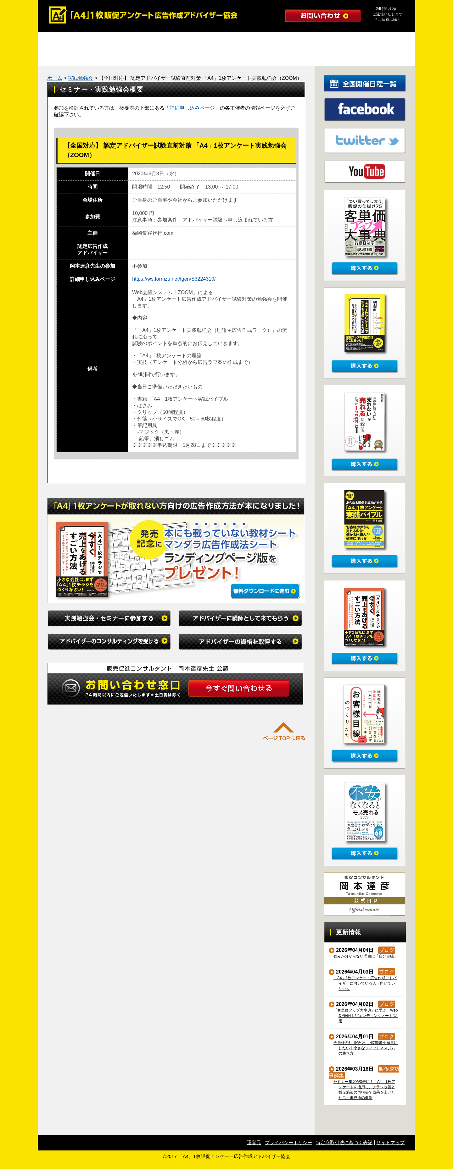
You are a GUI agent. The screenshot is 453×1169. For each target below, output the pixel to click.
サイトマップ (390, 1142)
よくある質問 (250, 57)
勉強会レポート (108, 57)
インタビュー (297, 57)
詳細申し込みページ (192, 108)
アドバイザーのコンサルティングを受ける (273, 40)
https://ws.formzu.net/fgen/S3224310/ (173, 279)
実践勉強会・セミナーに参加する (85, 40)
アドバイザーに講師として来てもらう (179, 40)
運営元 (254, 1142)
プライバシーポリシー (288, 1142)
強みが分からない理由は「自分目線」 (366, 956)
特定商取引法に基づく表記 (344, 1142)
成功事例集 (61, 57)
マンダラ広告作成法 (155, 57)
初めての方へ (344, 57)
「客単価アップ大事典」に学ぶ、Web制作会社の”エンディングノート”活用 (366, 1015)
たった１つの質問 (202, 57)
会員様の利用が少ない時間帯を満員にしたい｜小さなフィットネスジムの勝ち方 (366, 1048)
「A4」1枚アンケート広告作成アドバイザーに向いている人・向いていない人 (365, 983)
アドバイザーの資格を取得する (368, 40)
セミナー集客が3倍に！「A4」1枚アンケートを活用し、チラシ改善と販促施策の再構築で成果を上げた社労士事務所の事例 (364, 1089)
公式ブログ (391, 57)
